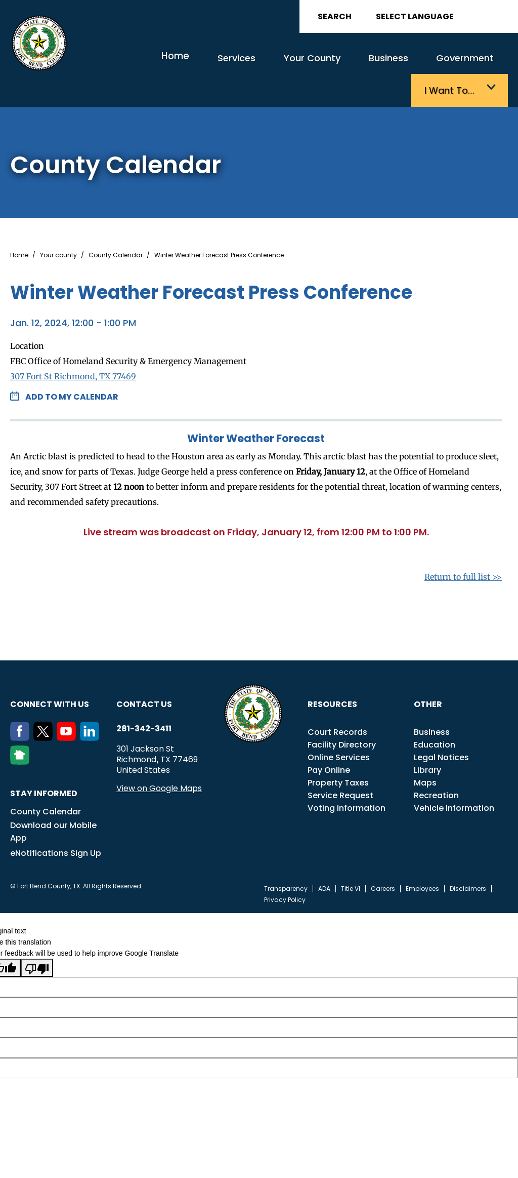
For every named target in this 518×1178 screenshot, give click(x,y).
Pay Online (329, 742)
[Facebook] (21, 710)
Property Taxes (338, 755)
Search (335, 16)
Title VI (350, 861)
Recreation (436, 767)
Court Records (337, 704)
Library (427, 742)
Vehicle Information (454, 780)
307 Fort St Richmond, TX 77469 (73, 348)
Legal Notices (441, 729)
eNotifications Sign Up (55, 825)
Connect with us (49, 676)
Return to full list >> (463, 549)
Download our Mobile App (53, 804)
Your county (58, 227)
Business (318, 64)
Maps (425, 755)
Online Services (339, 729)
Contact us (144, 676)
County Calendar (116, 227)
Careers (383, 861)
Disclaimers (468, 861)
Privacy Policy (285, 872)
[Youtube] (68, 710)
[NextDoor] (21, 734)
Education (434, 717)
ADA (324, 861)
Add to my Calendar (71, 369)
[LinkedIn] (91, 710)
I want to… (456, 64)
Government (385, 64)
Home (132, 63)
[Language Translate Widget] (443, 16)
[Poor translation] (37, 940)
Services (186, 64)
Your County (252, 64)
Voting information (346, 780)
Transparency (286, 861)
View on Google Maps (159, 760)
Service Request (340, 767)
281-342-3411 (143, 701)
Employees (422, 861)
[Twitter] (45, 710)
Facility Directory (342, 717)
